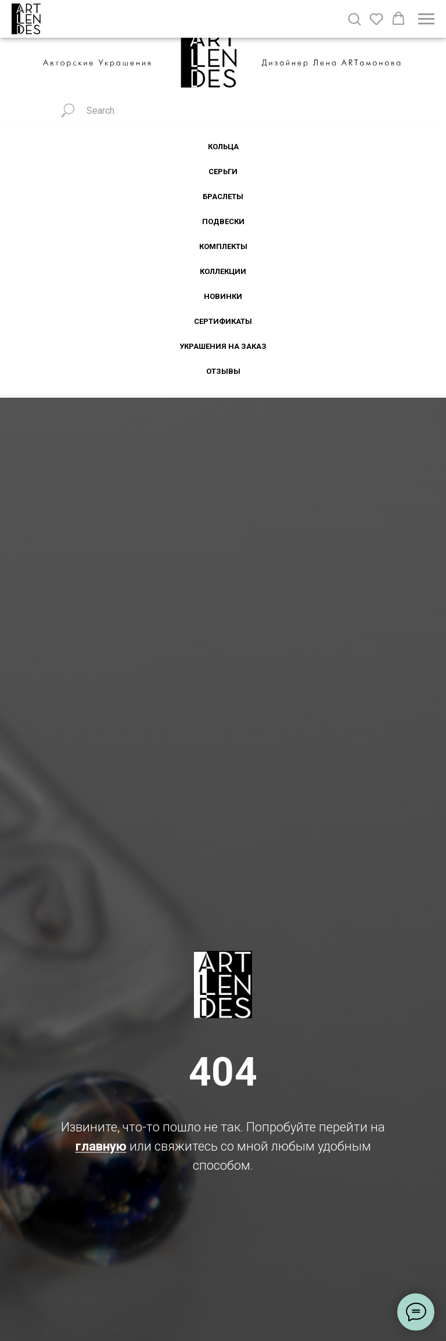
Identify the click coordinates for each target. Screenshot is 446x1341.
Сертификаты (223, 321)
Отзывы (223, 371)
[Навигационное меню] (426, 19)
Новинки (223, 296)
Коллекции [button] (223, 271)
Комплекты (223, 246)
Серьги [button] (223, 171)
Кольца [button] (223, 146)
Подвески (223, 221)
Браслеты (223, 196)
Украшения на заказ (223, 346)
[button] (354, 19)
